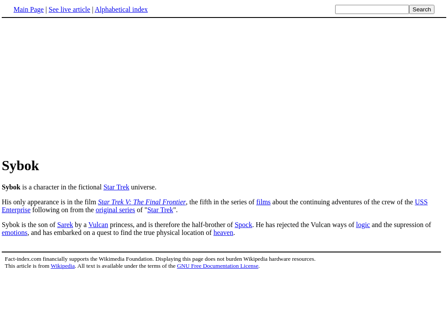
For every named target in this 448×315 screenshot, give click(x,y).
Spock (243, 224)
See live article (69, 9)
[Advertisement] (224, 87)
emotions (15, 232)
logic (363, 224)
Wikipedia (63, 265)
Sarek (65, 224)
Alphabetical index (120, 9)
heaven (223, 232)
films (263, 202)
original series (115, 210)
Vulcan (98, 224)
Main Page (29, 9)
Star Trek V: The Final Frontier (142, 202)
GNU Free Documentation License (217, 265)
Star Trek (116, 187)
